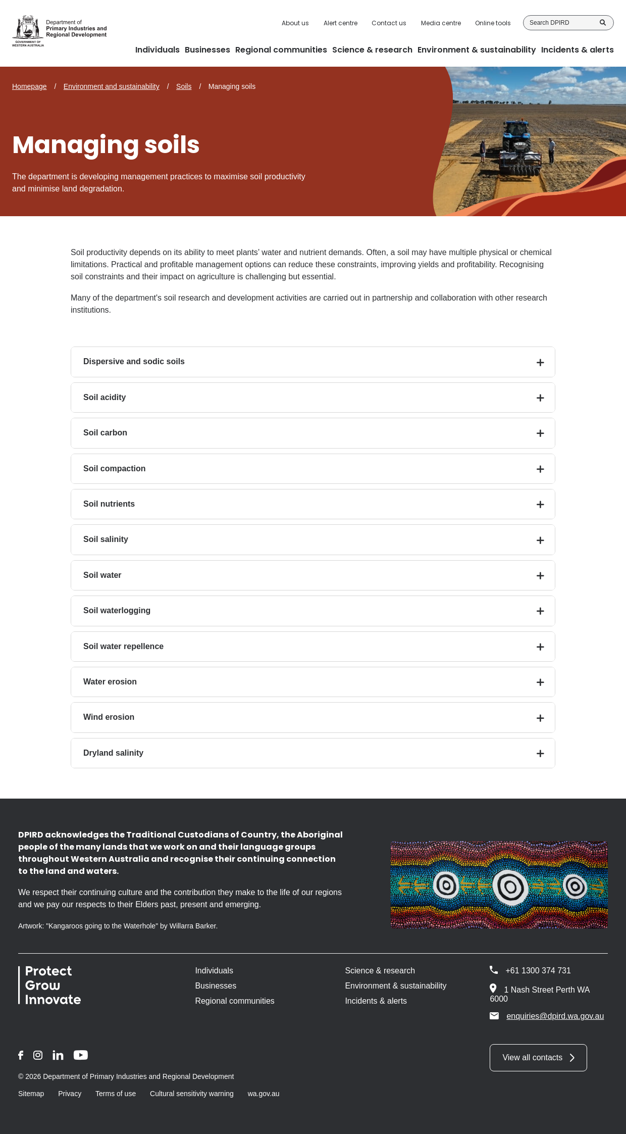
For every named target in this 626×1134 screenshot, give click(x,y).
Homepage (29, 86)
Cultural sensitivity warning (192, 1094)
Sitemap (31, 1094)
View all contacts (532, 1057)
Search (603, 22)
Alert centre (340, 23)
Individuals (214, 970)
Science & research (380, 970)
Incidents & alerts (376, 1001)
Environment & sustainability (395, 985)
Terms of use (115, 1094)
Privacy (69, 1094)
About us (295, 23)
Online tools (493, 23)
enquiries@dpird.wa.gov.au (547, 1015)
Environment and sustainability (112, 86)
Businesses (215, 985)
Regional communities (234, 1001)
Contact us (389, 23)
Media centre (441, 23)
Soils (183, 86)
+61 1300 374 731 (537, 970)
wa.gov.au (264, 1094)
